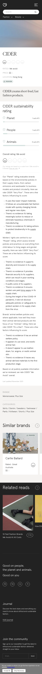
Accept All (7, 671)
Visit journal (8, 620)
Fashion (6, 17)
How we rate (13, 168)
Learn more (11, 667)
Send (32, 656)
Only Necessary (19, 671)
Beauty (18, 17)
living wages (26, 290)
